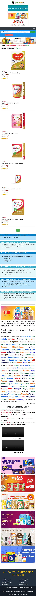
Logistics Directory (23, 594)
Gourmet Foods (5, 584)
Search (33, 32)
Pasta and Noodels (26, 423)
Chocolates (16, 415)
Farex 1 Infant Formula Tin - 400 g (10, 103)
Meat (15, 424)
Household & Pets (23, 580)
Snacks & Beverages (24, 579)
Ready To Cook (9, 424)
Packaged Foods (6, 580)
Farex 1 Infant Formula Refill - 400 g (10, 189)
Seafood (24, 424)
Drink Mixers (16, 410)
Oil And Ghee (17, 423)
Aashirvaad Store (18, 439)
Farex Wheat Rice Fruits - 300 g (9, 133)
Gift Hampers (27, 415)
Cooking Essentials (6, 579)
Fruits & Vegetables (23, 584)
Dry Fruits (14, 412)
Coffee (11, 410)
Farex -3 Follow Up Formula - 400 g (10, 73)
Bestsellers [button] (9, 35)
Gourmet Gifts (4, 416)
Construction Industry (27, 591)
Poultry (19, 424)
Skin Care (21, 582)
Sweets (21, 415)
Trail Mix (29, 412)
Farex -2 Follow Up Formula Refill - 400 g (12, 163)
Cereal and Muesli (18, 419)
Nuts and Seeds (22, 412)
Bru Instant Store (18, 452)
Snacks (33, 412)
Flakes (5, 420)
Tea (8, 410)
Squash (22, 410)
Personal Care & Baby (7, 582)
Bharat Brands (6, 591)
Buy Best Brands (15, 591)
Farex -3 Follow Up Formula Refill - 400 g (12, 219)
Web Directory (12, 594)
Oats (25, 419)
